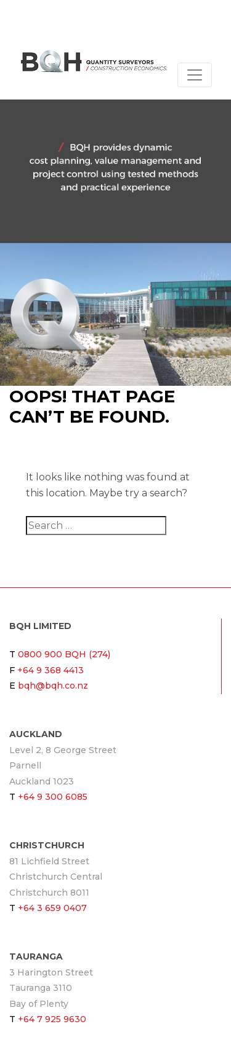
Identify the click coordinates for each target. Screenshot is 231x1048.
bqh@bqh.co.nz (53, 685)
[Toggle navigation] (194, 75)
